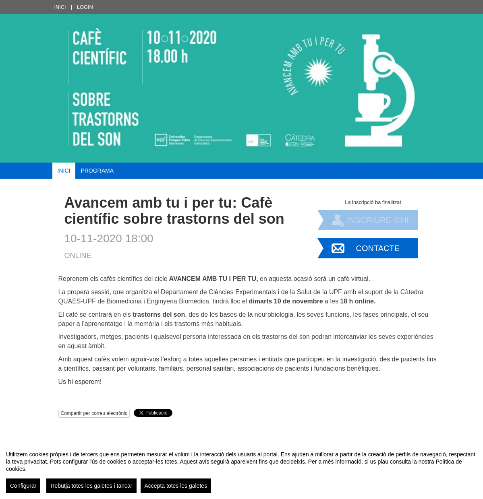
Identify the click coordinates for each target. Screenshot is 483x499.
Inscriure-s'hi (378, 220)
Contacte (378, 248)
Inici (60, 7)
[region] (241, 469)
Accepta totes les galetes (176, 486)
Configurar (23, 486)
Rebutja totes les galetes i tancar (91, 486)
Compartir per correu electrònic (94, 413)
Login (85, 7)
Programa (97, 170)
